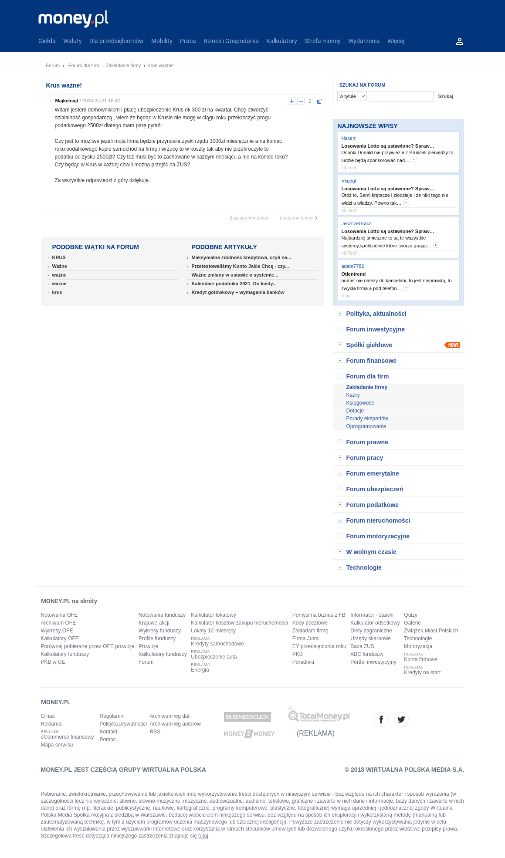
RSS (155, 732)
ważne (59, 274)
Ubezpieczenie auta (214, 657)
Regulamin (112, 716)
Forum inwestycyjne (375, 329)
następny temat (296, 217)
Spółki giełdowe (369, 344)
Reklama (51, 724)
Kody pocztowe (310, 623)
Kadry (353, 395)
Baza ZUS (362, 646)
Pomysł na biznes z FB (319, 615)
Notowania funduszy (162, 615)
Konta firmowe (420, 659)
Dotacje (355, 411)
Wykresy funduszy (160, 631)
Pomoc (108, 739)
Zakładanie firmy (123, 65)
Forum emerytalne (372, 473)
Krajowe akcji (154, 623)
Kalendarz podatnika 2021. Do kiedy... (234, 283)
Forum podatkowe (372, 504)
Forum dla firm (83, 65)
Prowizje (148, 646)
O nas (48, 716)
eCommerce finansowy (67, 737)
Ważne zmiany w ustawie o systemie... (235, 274)
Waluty (72, 40)
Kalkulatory (281, 40)
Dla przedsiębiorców (116, 40)
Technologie (364, 567)
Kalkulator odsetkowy (375, 623)
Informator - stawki (371, 615)
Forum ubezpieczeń (374, 489)
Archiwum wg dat (170, 716)
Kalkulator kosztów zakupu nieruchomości (239, 623)
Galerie (412, 623)
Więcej (395, 40)
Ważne (59, 266)
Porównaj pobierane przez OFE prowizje (88, 646)
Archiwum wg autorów (175, 724)
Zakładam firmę (310, 631)
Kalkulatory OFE (60, 638)
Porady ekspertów (367, 418)
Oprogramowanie (366, 426)
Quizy (410, 615)
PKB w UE (53, 662)
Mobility (162, 40)
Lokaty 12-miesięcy (213, 631)
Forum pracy (364, 457)
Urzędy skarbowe (370, 638)
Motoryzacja (418, 646)
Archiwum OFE (58, 623)
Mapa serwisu (57, 745)
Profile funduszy (157, 638)
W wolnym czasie (371, 551)
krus (57, 292)
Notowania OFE (59, 615)
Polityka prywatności (123, 724)
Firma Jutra (305, 638)
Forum (53, 65)
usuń (319, 101)
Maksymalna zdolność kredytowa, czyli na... (241, 257)
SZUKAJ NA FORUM (362, 85)
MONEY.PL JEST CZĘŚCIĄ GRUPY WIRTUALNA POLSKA (123, 769)
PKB (297, 654)
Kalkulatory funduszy (65, 654)
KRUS (59, 257)
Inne (346, 295)
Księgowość (360, 403)
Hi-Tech (350, 167)
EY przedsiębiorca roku (319, 646)
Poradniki (303, 662)
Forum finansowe (371, 360)
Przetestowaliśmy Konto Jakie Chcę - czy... (240, 266)
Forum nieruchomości (378, 520)
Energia (200, 670)
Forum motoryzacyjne (378, 536)
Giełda (47, 40)
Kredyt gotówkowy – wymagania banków (238, 292)
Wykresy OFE (57, 631)
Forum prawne (367, 442)
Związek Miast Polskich (431, 631)
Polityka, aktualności (376, 313)
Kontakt (109, 732)
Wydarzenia (364, 40)
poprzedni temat (251, 217)
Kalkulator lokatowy (213, 615)
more (414, 159)
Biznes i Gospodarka (231, 40)
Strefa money (323, 40)
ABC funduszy (366, 654)
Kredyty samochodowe (217, 644)
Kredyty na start (422, 672)
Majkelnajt (66, 100)
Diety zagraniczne (371, 631)
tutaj (203, 836)
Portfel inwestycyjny (373, 662)
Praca (188, 40)
